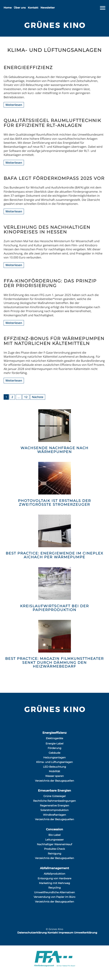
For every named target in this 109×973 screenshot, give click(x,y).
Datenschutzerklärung (32, 932)
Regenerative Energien (54, 805)
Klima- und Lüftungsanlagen (54, 762)
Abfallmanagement (54, 868)
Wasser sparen (54, 776)
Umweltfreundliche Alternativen (54, 892)
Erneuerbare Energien (54, 790)
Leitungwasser (54, 839)
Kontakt (33, 7)
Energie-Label (54, 743)
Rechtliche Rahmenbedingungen (54, 800)
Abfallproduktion (54, 873)
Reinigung (54, 853)
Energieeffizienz (54, 733)
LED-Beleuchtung (54, 766)
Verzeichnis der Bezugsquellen (54, 780)
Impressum (66, 932)
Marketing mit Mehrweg (54, 883)
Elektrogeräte (54, 738)
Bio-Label (54, 835)
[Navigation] (102, 8)
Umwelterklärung (85, 932)
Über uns (20, 7)
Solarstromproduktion (54, 810)
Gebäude (54, 752)
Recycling (54, 887)
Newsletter (47, 7)
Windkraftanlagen (54, 814)
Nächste (37, 397)
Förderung (54, 748)
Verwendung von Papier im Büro (54, 897)
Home (8, 7)
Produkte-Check (54, 848)
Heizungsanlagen (54, 757)
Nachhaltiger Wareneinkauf (54, 844)
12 (25, 397)
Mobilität (54, 771)
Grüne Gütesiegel (54, 796)
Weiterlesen (13, 105)
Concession (54, 829)
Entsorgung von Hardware (54, 878)
